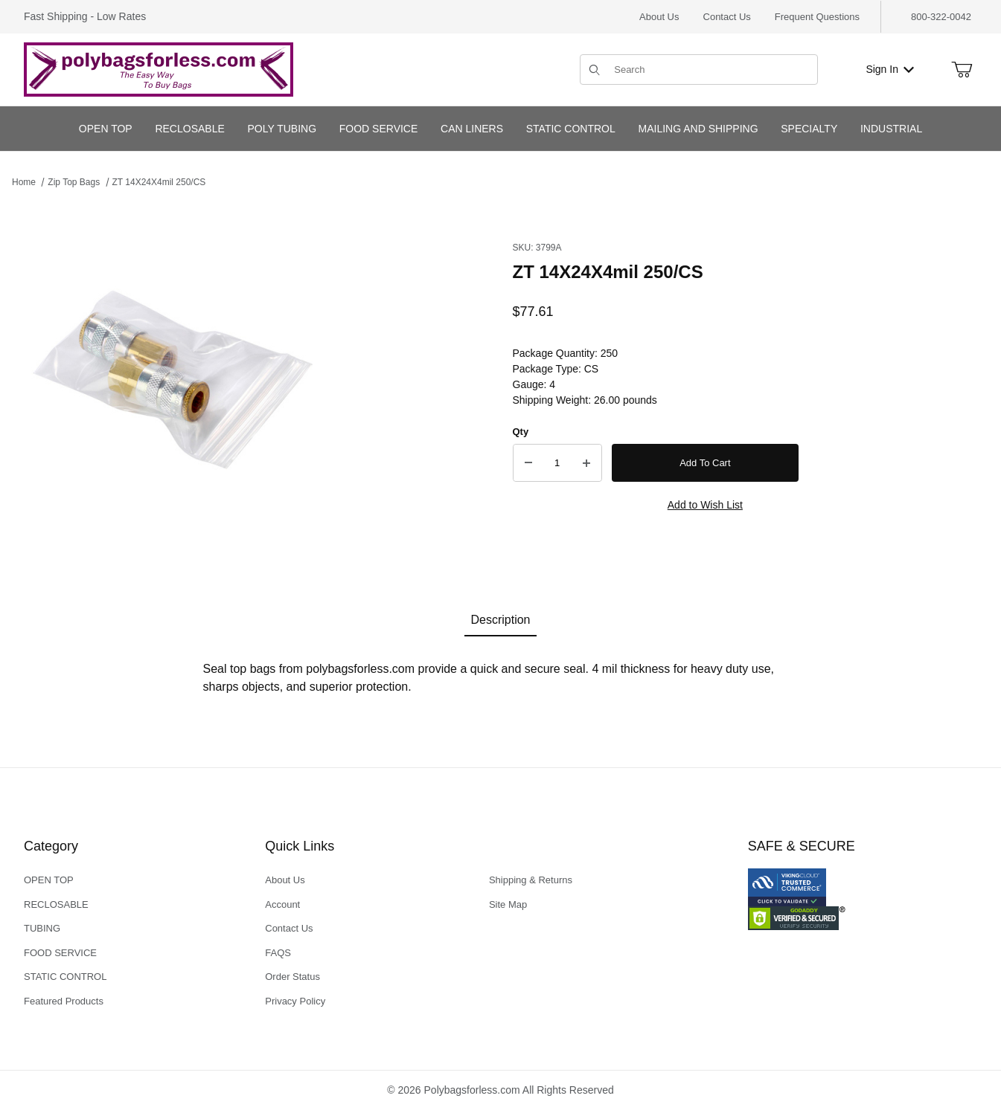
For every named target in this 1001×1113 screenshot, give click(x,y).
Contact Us (727, 16)
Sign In (890, 69)
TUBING (42, 928)
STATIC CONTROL (65, 976)
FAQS (278, 952)
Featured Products (63, 1001)
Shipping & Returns (530, 879)
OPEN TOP (49, 879)
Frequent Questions (817, 16)
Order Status (292, 976)
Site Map (508, 904)
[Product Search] (711, 69)
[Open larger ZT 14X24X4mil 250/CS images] (175, 385)
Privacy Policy (295, 1001)
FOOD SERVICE (60, 952)
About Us (659, 16)
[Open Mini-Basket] (961, 70)
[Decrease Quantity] (528, 463)
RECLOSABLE (56, 904)
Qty (521, 431)
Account (282, 904)
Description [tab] (500, 619)
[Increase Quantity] (586, 463)
